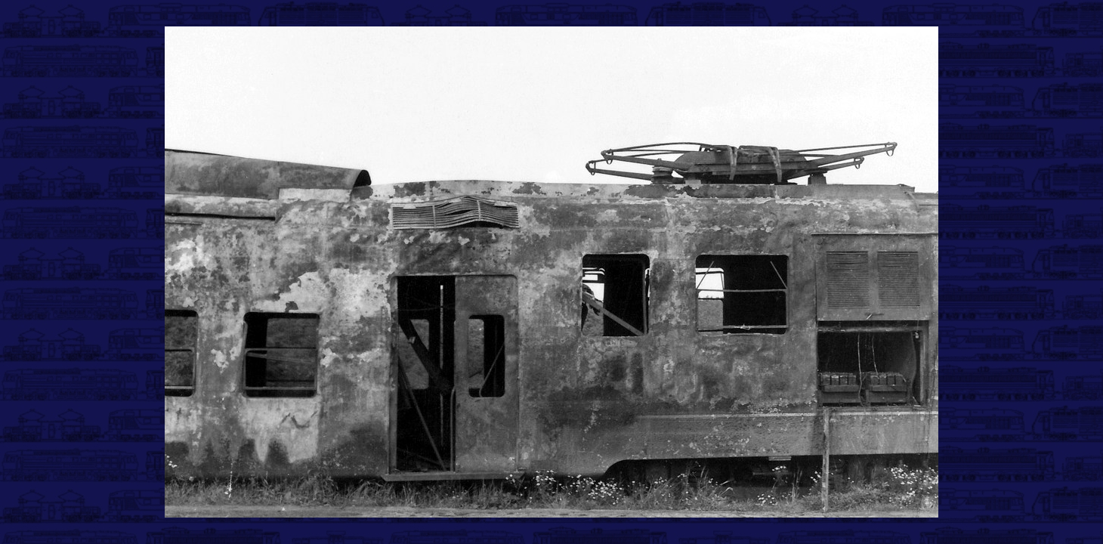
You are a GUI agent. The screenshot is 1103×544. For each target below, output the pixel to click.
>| (825, 515)
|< (279, 515)
